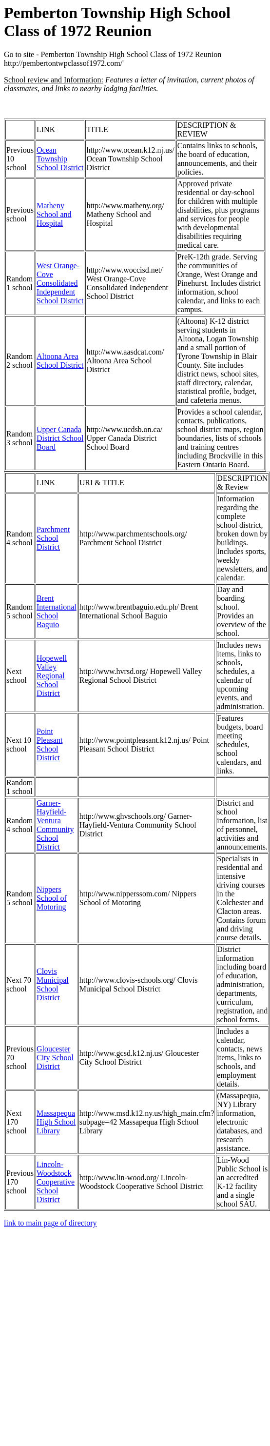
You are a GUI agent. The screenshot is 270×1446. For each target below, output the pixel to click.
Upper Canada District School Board (60, 438)
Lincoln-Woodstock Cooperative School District (56, 1182)
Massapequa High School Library (56, 1122)
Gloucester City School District (55, 1057)
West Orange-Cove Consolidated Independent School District (60, 283)
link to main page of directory (50, 1223)
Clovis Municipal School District (53, 984)
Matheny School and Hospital (54, 214)
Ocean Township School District (60, 159)
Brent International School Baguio (57, 611)
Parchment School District (53, 538)
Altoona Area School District (60, 360)
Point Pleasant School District (49, 744)
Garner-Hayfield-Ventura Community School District (55, 825)
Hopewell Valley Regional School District (52, 675)
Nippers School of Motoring (52, 898)
